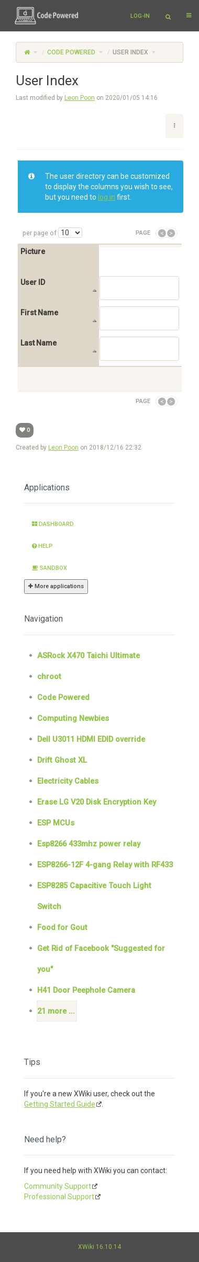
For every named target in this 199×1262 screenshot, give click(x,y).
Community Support (57, 1186)
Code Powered (71, 52)
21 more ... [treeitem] (56, 1011)
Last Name (38, 343)
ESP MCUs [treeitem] (55, 823)
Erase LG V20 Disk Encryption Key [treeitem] (96, 802)
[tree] (99, 833)
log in (106, 197)
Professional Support (59, 1196)
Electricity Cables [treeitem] (67, 781)
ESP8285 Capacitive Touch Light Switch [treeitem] (94, 896)
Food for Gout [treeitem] (62, 927)
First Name (39, 313)
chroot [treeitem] (49, 676)
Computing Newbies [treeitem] (73, 718)
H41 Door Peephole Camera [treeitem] (86, 990)
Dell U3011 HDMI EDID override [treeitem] (91, 739)
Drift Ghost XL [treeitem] (62, 760)
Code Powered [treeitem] (63, 697)
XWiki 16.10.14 (99, 1246)
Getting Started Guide (59, 1104)
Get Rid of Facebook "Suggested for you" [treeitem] (101, 959)
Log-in (140, 16)
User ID (32, 283)
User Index (130, 52)
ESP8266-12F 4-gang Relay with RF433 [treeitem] (105, 864)
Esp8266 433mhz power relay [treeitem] (88, 843)
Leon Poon (79, 97)
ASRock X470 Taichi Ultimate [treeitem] (88, 655)
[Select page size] (70, 232)
